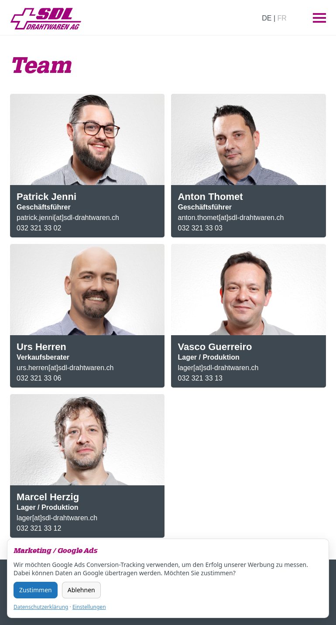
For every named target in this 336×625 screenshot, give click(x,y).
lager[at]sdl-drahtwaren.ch (218, 367)
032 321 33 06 (39, 378)
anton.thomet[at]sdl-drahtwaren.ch (231, 217)
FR (282, 18)
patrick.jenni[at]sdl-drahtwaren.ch (68, 217)
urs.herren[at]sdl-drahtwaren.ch (65, 367)
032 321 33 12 (39, 528)
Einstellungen (89, 607)
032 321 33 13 (200, 378)
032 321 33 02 (39, 228)
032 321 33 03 (200, 228)
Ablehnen (81, 590)
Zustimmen (35, 590)
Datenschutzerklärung (41, 607)
